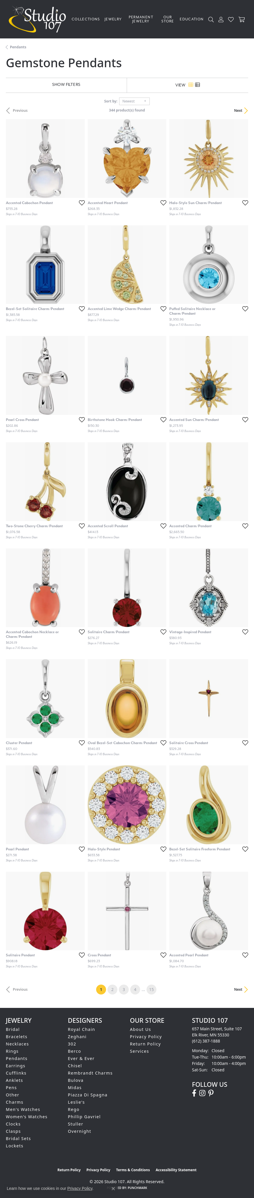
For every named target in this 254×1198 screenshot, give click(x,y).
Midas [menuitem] (75, 1087)
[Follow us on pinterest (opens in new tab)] (211, 1093)
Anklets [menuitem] (14, 1080)
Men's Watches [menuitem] (23, 1109)
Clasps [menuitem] (13, 1131)
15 (151, 989)
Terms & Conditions (133, 1169)
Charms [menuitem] (15, 1102)
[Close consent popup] (113, 1188)
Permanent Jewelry (141, 19)
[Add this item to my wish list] (80, 202)
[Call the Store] (206, 1041)
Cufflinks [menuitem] (16, 1073)
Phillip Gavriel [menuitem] (84, 1116)
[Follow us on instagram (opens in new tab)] (202, 1093)
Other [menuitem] (12, 1095)
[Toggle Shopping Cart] (242, 19)
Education (192, 19)
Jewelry (113, 19)
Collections (86, 19)
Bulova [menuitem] (76, 1080)
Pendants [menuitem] (17, 1058)
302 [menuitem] (72, 1044)
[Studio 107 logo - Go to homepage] (39, 19)
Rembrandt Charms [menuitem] (90, 1073)
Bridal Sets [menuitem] (18, 1138)
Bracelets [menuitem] (16, 1036)
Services (139, 1051)
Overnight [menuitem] (79, 1131)
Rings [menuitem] (12, 1051)
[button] (211, 19)
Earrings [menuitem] (15, 1065)
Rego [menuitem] (74, 1109)
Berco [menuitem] (74, 1051)
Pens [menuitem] (11, 1087)
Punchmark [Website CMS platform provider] (137, 1188)
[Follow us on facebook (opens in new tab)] (194, 1093)
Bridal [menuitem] (13, 1029)
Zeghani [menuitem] (77, 1036)
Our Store (167, 19)
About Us (140, 1029)
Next (238, 110)
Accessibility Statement (176, 1169)
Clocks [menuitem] (13, 1124)
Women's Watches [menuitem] (26, 1116)
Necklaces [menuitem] (17, 1044)
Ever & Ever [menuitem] (81, 1058)
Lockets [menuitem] (15, 1146)
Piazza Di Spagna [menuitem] (87, 1095)
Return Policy (145, 1044)
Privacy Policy (146, 1036)
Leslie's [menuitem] (76, 1102)
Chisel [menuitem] (75, 1065)
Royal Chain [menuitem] (81, 1029)
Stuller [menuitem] (75, 1124)
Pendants (18, 47)
